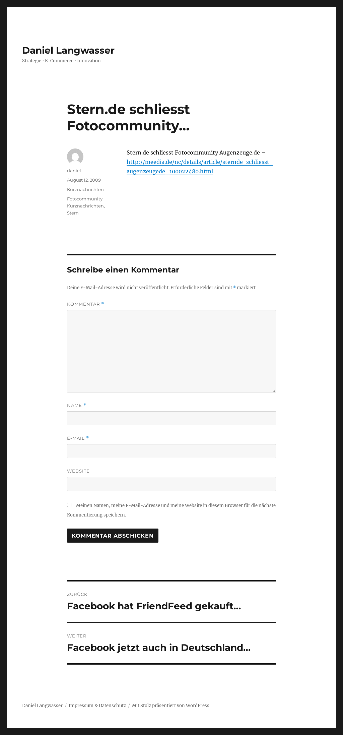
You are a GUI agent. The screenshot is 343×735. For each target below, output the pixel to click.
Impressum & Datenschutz (97, 706)
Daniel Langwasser (68, 50)
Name (76, 405)
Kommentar (85, 304)
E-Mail (78, 438)
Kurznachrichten (85, 189)
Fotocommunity (84, 198)
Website (78, 471)
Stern (73, 213)
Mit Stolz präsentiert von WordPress (170, 706)
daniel (74, 170)
